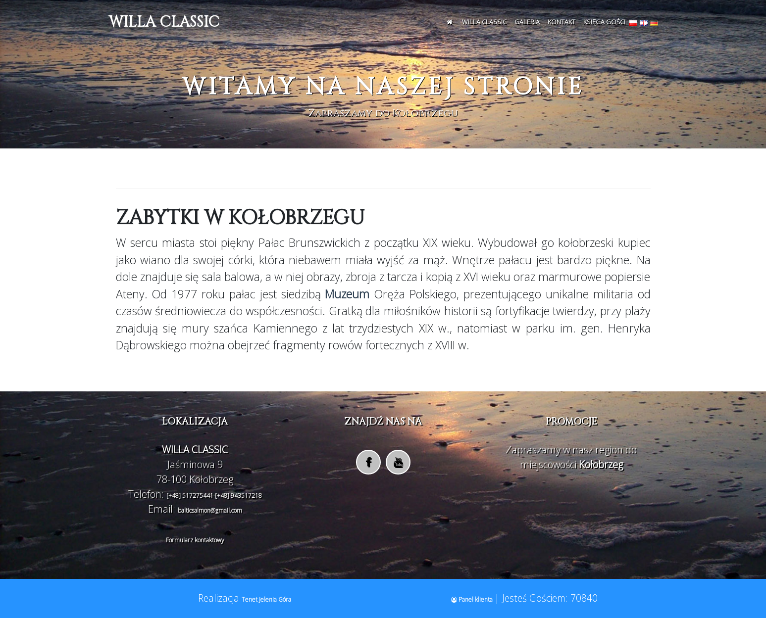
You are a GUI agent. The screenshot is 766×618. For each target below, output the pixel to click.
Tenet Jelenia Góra (266, 599)
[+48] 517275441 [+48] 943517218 (214, 495)
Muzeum (345, 294)
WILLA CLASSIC (163, 22)
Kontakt (561, 21)
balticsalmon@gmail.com (210, 510)
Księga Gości (604, 21)
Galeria (527, 21)
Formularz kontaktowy (195, 540)
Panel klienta (472, 599)
